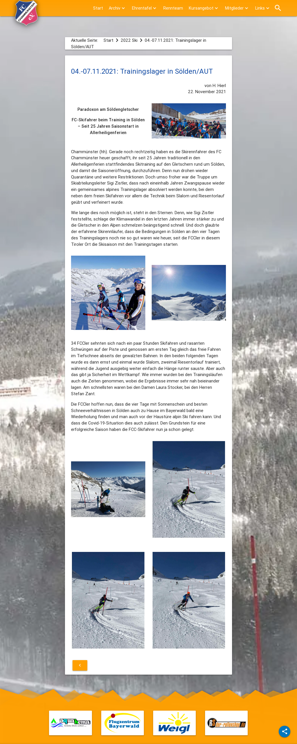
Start (98, 8)
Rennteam (173, 8)
